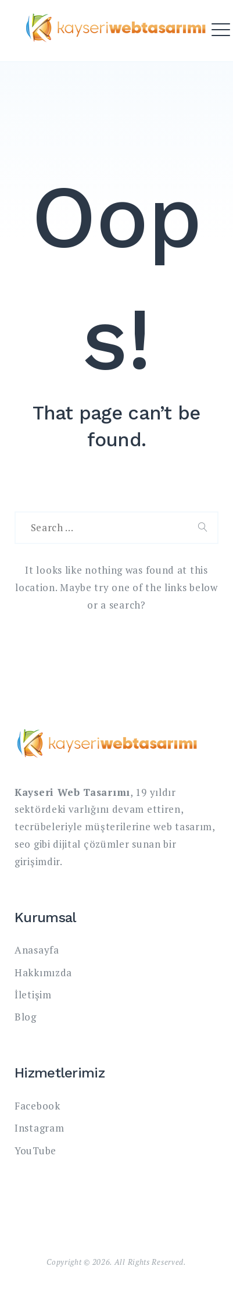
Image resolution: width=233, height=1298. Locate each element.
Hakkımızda (43, 972)
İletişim (33, 994)
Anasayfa (37, 949)
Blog (26, 1016)
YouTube (35, 1150)
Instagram (39, 1128)
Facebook (37, 1105)
